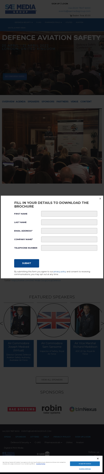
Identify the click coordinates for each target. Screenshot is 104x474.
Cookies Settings (85, 469)
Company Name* (23, 239)
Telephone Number (25, 248)
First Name (20, 213)
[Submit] (26, 263)
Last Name (20, 222)
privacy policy (60, 271)
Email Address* (23, 230)
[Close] (98, 458)
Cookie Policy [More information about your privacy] (40, 464)
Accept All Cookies (85, 463)
